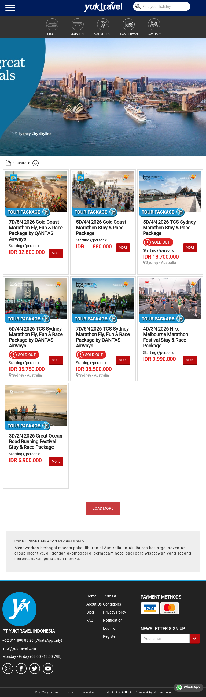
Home (91, 596)
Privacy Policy (114, 612)
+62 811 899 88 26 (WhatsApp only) (32, 640)
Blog (90, 612)
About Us (94, 604)
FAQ (89, 620)
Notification (113, 620)
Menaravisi (162, 692)
